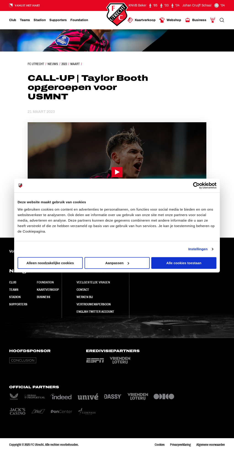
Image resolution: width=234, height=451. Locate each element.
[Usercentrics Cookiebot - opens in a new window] (196, 185)
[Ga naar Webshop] (170, 20)
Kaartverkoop (48, 290)
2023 (64, 64)
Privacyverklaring (180, 445)
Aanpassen (117, 263)
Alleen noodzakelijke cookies (50, 263)
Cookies (160, 445)
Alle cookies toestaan (183, 263)
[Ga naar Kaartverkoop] (142, 20)
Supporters (18, 304)
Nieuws (53, 64)
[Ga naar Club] (12, 20)
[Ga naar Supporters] (58, 20)
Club (12, 282)
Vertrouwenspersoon (94, 304)
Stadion (15, 297)
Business (43, 297)
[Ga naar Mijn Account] (212, 20)
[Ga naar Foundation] (79, 20)
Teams (14, 290)
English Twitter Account (95, 312)
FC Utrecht (36, 64)
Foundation (45, 282)
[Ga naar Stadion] (40, 20)
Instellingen (198, 249)
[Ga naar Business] (195, 20)
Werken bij (85, 297)
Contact (83, 290)
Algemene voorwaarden (210, 445)
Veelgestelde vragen (93, 282)
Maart (75, 64)
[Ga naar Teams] (25, 20)
